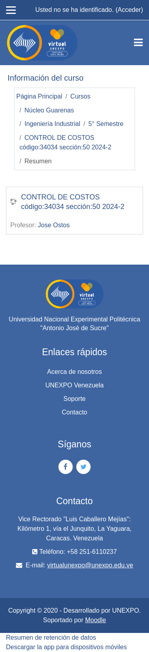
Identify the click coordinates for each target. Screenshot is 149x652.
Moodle (95, 620)
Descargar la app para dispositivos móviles (66, 647)
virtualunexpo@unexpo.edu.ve (90, 565)
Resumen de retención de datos (51, 637)
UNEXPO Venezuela (74, 385)
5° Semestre (105, 123)
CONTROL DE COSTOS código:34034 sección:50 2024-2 (72, 202)
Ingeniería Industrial (52, 123)
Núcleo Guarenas (49, 110)
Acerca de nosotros (74, 371)
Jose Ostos (54, 225)
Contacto (74, 412)
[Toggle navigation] (138, 42)
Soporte (74, 398)
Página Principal (39, 96)
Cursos (80, 96)
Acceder (129, 9)
